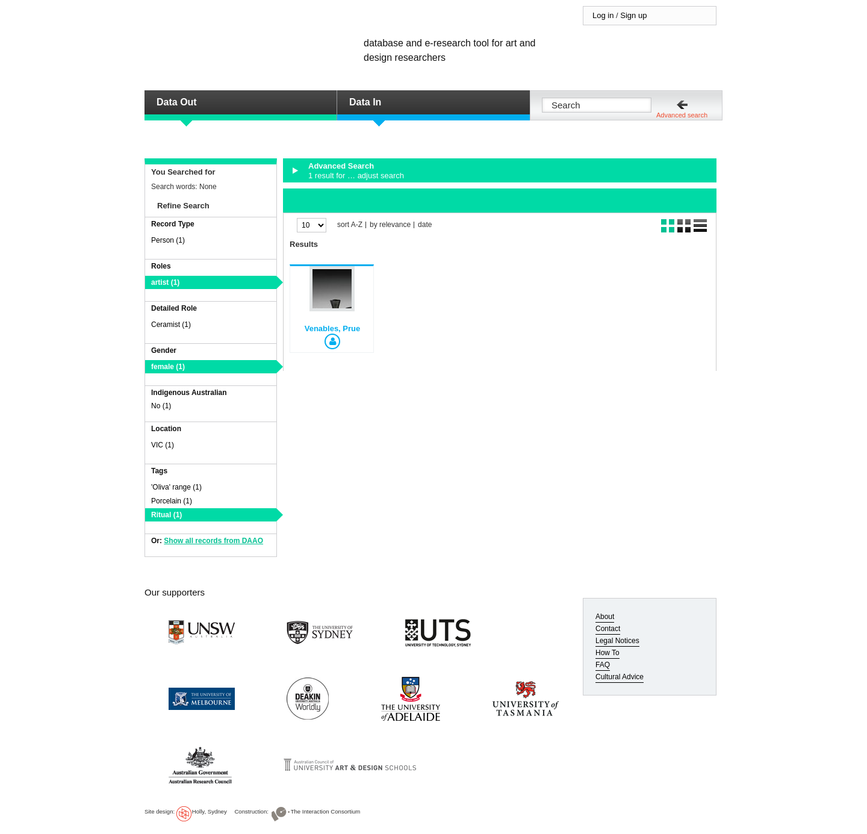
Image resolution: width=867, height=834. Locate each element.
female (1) (168, 367)
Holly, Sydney (209, 811)
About (604, 616)
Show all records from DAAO (213, 541)
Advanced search (681, 115)
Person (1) (168, 240)
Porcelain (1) (171, 501)
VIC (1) (162, 445)
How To (607, 653)
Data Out (177, 102)
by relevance (390, 225)
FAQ (602, 665)
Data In (365, 102)
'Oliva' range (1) (176, 487)
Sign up (633, 15)
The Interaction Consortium (326, 811)
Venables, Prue (333, 328)
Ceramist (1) (171, 324)
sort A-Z (349, 225)
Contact (607, 628)
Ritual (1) (166, 515)
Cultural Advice (619, 677)
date (425, 225)
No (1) (161, 406)
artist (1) (165, 282)
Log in (603, 15)
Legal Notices (617, 640)
